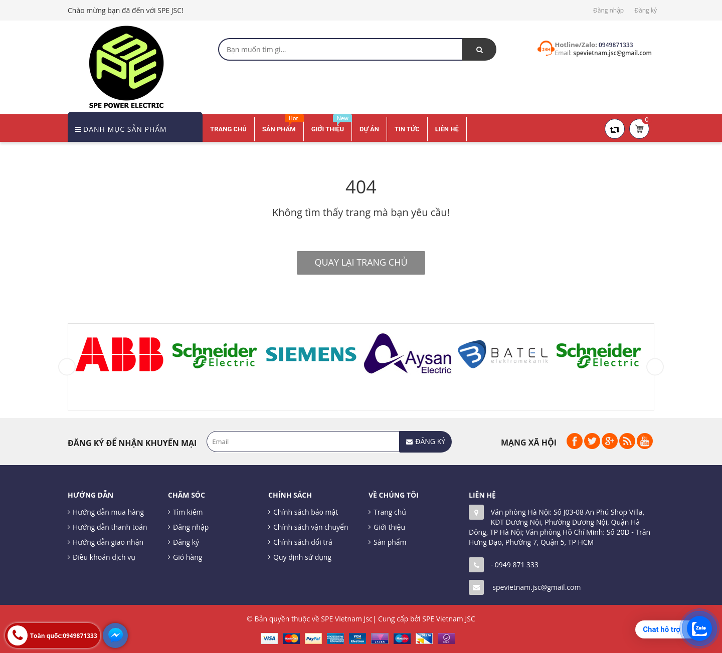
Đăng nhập (608, 10)
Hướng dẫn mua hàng (108, 512)
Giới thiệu (389, 527)
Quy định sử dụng (302, 557)
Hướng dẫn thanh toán (110, 527)
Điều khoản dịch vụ (104, 557)
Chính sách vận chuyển (310, 527)
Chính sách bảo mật (305, 512)
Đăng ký (645, 10)
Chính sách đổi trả (302, 542)
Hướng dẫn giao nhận (108, 542)
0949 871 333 (516, 564)
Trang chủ (390, 512)
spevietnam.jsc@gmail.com (536, 587)
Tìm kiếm (188, 512)
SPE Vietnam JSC (448, 618)
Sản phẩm (390, 542)
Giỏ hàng (187, 557)
